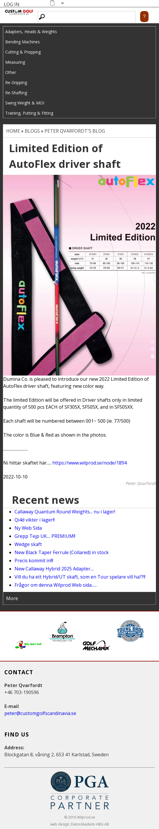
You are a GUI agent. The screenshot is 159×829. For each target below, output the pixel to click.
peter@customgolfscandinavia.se (40, 713)
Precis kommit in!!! (34, 560)
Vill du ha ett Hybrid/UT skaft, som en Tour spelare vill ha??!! (80, 577)
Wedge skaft (28, 544)
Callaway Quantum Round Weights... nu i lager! (65, 511)
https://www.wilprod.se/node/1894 (89, 463)
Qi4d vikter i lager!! (35, 520)
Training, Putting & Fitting (29, 113)
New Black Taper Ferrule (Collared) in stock (62, 552)
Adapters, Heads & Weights (31, 31)
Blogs (32, 131)
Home (13, 131)
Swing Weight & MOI (24, 103)
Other (10, 72)
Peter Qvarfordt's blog (74, 131)
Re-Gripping (16, 82)
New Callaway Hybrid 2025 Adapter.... (54, 568)
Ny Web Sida (28, 528)
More (12, 598)
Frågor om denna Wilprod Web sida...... (56, 585)
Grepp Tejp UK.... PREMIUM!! (45, 536)
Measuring (15, 62)
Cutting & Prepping (23, 52)
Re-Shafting (16, 92)
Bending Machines (22, 42)
